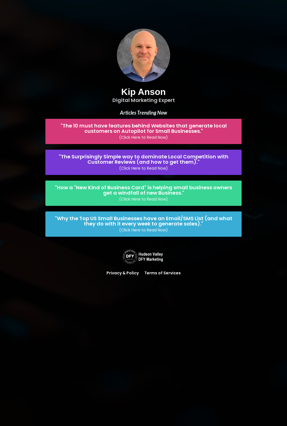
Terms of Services (162, 273)
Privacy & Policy (123, 273)
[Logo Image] (143, 257)
